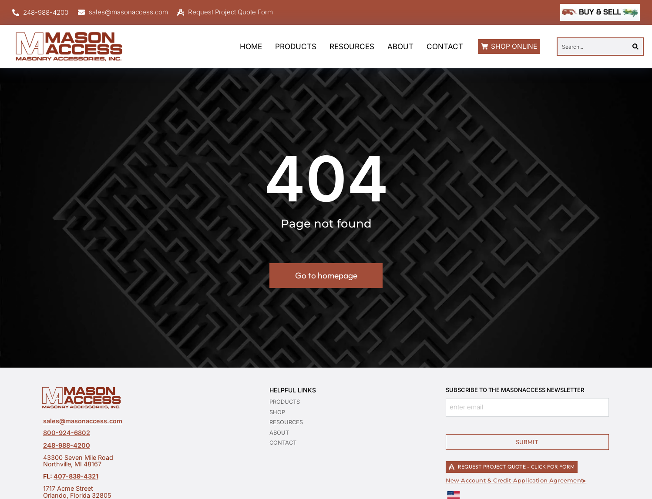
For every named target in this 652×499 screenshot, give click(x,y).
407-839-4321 (76, 476)
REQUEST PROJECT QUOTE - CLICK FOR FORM (512, 466)
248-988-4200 (66, 445)
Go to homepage (326, 275)
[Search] (635, 46)
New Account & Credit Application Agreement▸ (516, 480)
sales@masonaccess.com (82, 421)
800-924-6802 (66, 432)
